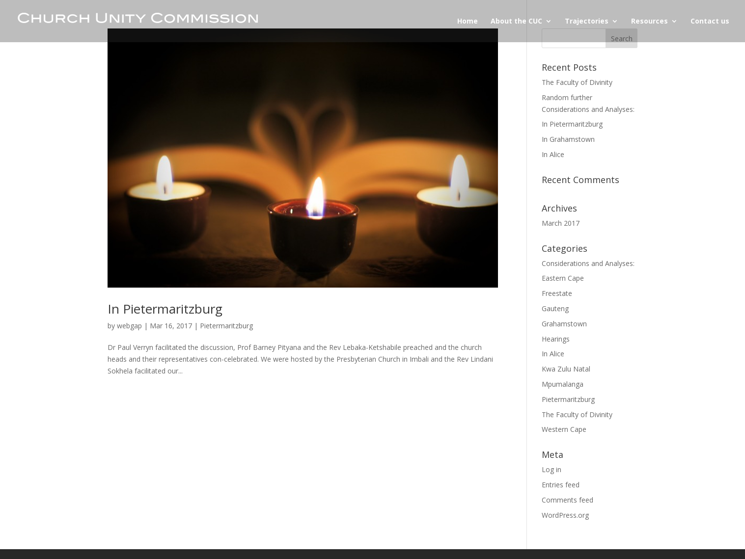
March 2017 (560, 223)
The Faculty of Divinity (577, 82)
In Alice (553, 154)
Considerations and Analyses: (588, 263)
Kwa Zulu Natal (566, 368)
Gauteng (555, 308)
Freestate (557, 293)
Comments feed (567, 500)
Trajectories (586, 22)
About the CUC (516, 22)
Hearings (556, 339)
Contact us (709, 22)
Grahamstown (564, 323)
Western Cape (564, 429)
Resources (649, 22)
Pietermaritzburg (226, 325)
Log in (551, 469)
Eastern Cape (563, 278)
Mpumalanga (562, 384)
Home (467, 22)
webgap (129, 325)
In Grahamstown (568, 139)
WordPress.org (565, 515)
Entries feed (560, 484)
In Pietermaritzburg (165, 309)
